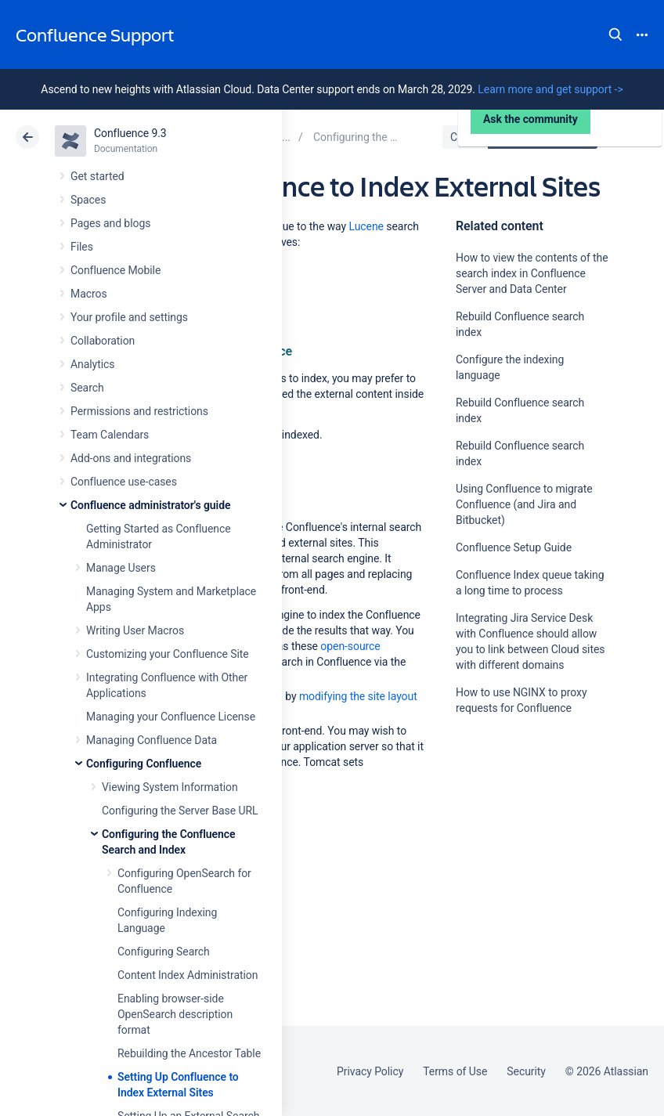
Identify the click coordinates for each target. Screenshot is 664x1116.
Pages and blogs (110, 223)
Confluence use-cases (123, 481)
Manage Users (121, 568)
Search (615, 34)
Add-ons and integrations (130, 458)
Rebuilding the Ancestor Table (189, 1053)
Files (81, 246)
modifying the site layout (358, 696)
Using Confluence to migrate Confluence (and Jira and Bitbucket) (524, 504)
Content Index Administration (187, 975)
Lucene (366, 226)
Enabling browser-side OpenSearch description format (175, 1014)
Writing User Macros (135, 630)
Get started (97, 176)
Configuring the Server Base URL (180, 810)
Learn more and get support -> (550, 89)
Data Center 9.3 (545, 137)
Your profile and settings (129, 317)
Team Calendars (109, 434)
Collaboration (102, 340)
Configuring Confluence (143, 763)
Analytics (92, 364)
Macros (88, 293)
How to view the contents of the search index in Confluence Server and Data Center (532, 273)
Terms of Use (455, 1071)
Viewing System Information (170, 787)
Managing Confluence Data (151, 740)
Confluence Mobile (115, 270)
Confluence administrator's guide (150, 505)
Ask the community (530, 856)
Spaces (88, 199)
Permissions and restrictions (139, 411)
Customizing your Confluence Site (167, 654)
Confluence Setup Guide (514, 547)
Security (526, 1071)
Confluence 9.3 (130, 133)
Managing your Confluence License (170, 716)
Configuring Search (163, 951)
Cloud (464, 137)
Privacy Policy (370, 1071)
